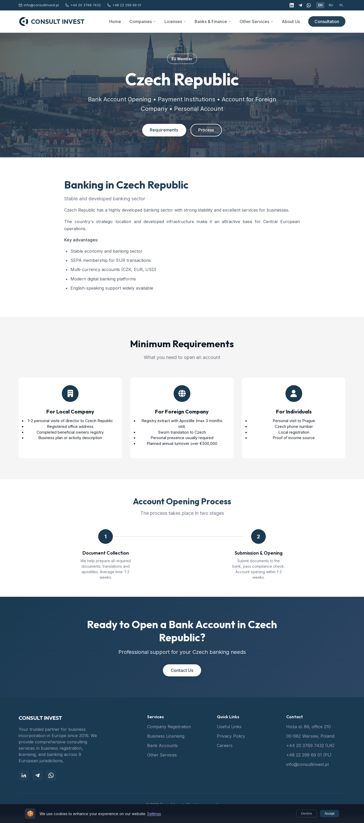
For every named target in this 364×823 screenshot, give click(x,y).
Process (208, 131)
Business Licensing (165, 743)
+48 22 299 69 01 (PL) (309, 762)
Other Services (162, 762)
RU (331, 5)
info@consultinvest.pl (307, 771)
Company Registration (169, 734)
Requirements (161, 131)
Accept (328, 814)
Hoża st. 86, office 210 (308, 734)
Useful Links (229, 734)
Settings (154, 814)
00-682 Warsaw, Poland (310, 743)
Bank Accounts (162, 752)
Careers (225, 752)
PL (341, 5)
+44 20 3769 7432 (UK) (310, 752)
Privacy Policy (231, 743)
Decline (302, 814)
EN (320, 5)
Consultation (327, 21)
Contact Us (182, 677)
